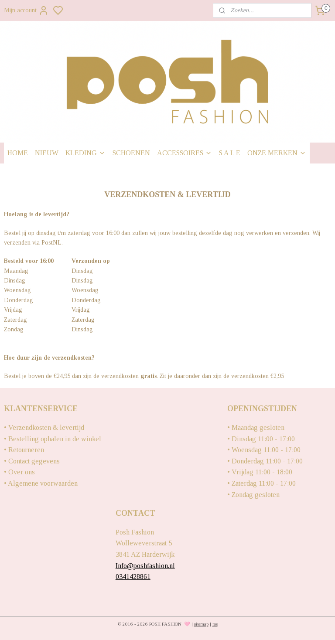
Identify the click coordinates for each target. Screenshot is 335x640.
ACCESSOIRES (184, 153)
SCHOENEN (131, 153)
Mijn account (26, 10)
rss (215, 623)
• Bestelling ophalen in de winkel (52, 439)
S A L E (229, 153)
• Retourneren (24, 449)
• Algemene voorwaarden (41, 483)
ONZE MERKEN (276, 153)
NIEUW (46, 153)
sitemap (201, 623)
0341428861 (133, 576)
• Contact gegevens (32, 461)
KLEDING (85, 153)
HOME (17, 153)
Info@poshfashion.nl (145, 565)
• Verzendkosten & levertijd (44, 427)
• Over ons (19, 472)
